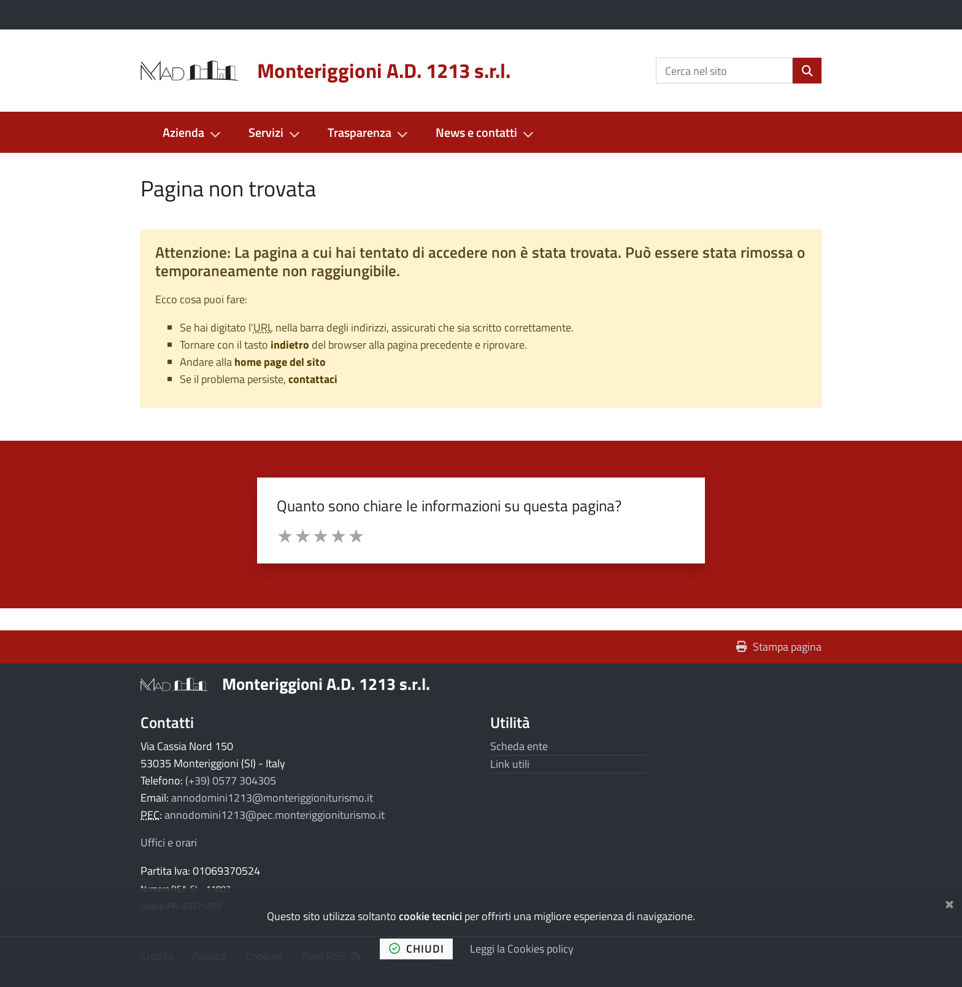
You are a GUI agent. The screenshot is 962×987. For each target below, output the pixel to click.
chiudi (416, 948)
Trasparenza (359, 132)
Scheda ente (519, 746)
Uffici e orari (168, 842)
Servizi (265, 132)
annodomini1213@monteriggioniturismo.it (272, 797)
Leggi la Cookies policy (522, 948)
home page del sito (280, 362)
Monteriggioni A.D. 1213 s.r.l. (326, 683)
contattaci (312, 379)
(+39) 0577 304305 (230, 780)
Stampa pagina (779, 646)
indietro (290, 344)
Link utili (509, 764)
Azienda (183, 132)
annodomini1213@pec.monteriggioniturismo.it (274, 815)
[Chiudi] (949, 902)
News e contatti (476, 132)
